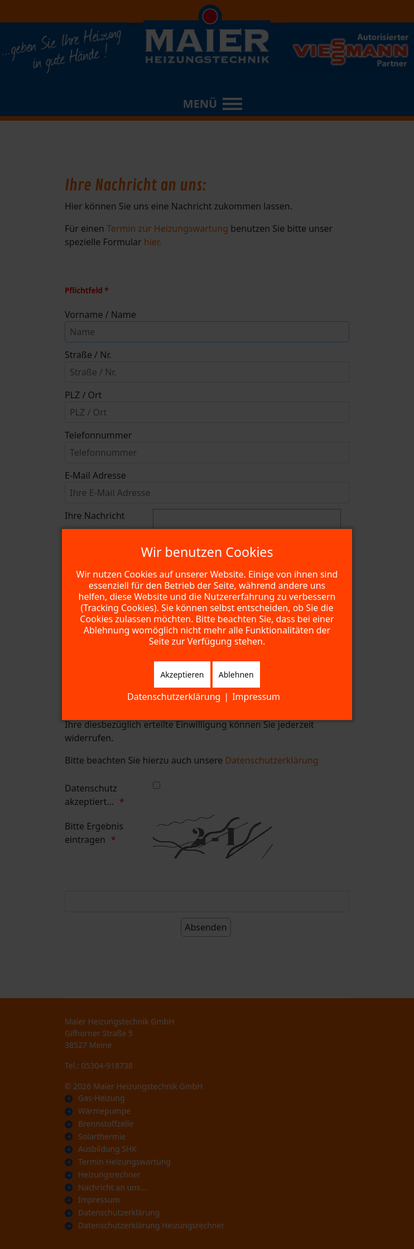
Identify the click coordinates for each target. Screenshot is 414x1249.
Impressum (256, 696)
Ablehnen (236, 674)
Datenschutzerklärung (173, 696)
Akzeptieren (182, 674)
